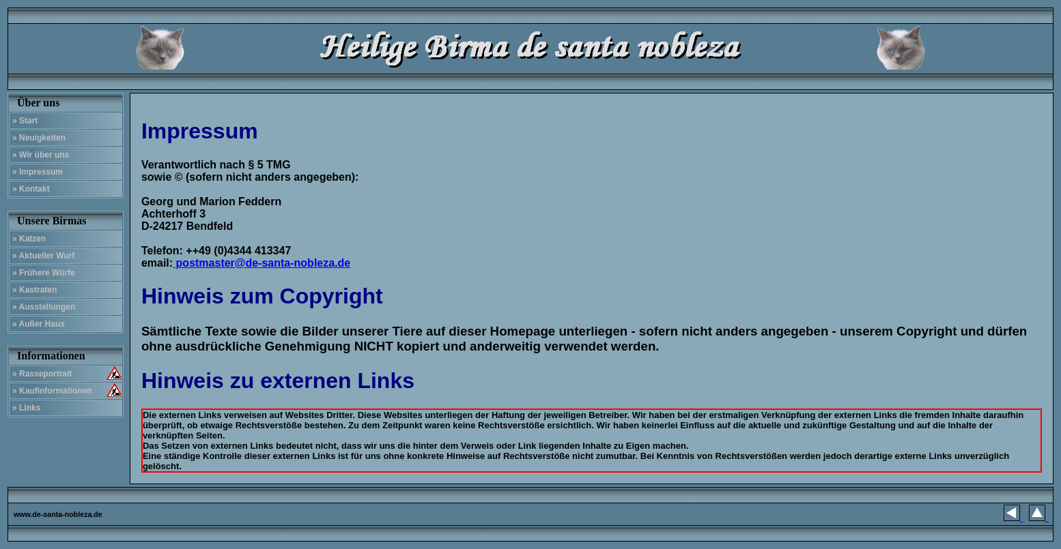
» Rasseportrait (42, 374)
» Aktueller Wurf (43, 256)
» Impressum (37, 172)
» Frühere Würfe (43, 273)
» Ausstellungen (43, 307)
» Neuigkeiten (39, 138)
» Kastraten (34, 290)
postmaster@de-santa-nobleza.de (261, 263)
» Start (25, 120)
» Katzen (29, 238)
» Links (26, 408)
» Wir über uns (40, 155)
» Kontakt (31, 189)
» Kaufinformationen (52, 391)
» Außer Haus (38, 324)
